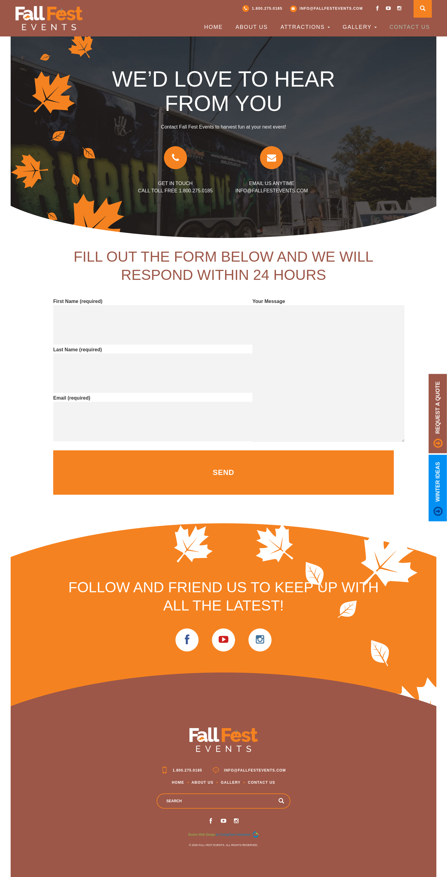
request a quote (438, 414)
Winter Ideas (438, 489)
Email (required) (138, 410)
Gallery (360, 27)
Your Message (328, 371)
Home (213, 27)
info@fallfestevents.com (326, 8)
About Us (251, 27)
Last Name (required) (138, 362)
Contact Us (410, 27)
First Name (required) (138, 313)
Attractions (305, 27)
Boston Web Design (202, 834)
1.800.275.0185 (262, 8)
